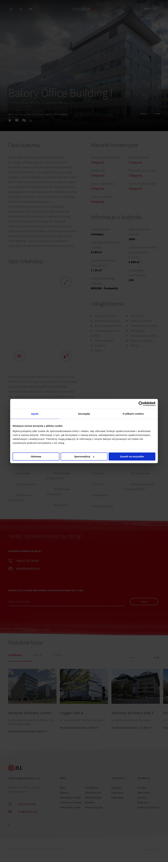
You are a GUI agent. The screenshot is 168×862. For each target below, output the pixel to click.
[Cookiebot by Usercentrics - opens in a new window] (141, 403)
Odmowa (36, 456)
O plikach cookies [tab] (133, 413)
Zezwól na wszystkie (132, 456)
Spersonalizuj (84, 456)
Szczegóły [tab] (84, 413)
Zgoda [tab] (35, 413)
